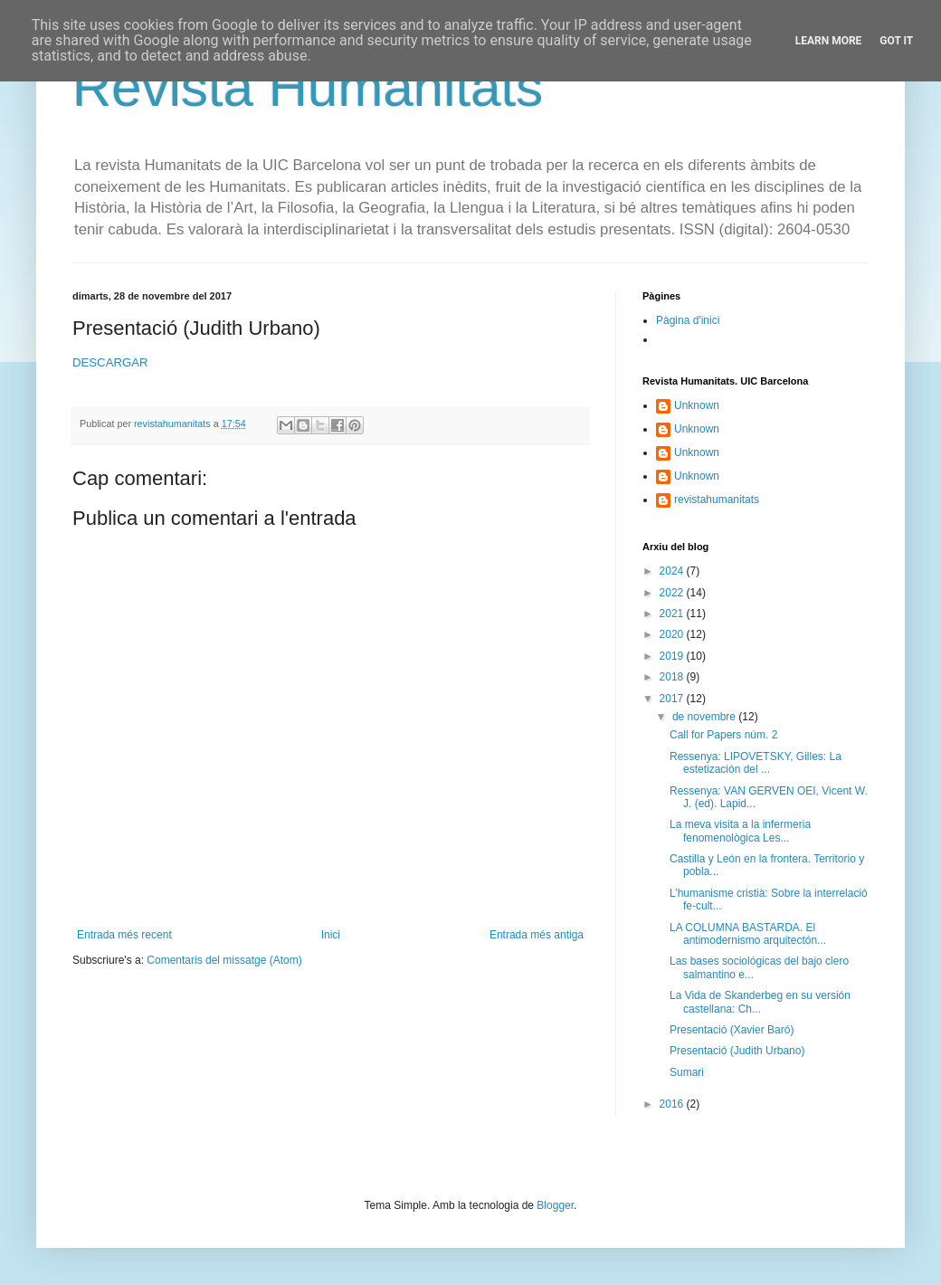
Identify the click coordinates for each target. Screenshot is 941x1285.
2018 (673, 677)
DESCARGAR (110, 362)
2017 (673, 698)
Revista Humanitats (307, 87)
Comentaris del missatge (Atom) (224, 960)
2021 (673, 613)
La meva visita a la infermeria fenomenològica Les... (740, 830)
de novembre (705, 716)
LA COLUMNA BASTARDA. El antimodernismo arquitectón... (748, 934)
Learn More (828, 40)
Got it (896, 40)
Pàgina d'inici (687, 320)
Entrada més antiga (537, 934)
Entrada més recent (124, 934)
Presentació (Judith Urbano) (737, 1050)
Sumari (687, 1072)
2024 (673, 571)
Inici (330, 934)
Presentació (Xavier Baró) (732, 1029)
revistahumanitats (716, 499)
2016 (673, 1104)
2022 (673, 592)
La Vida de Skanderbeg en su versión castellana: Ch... (760, 1001)
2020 (673, 634)
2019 (673, 656)
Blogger (555, 1205)
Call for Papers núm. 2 (723, 734)
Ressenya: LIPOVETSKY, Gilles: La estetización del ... (755, 763)
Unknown (696, 405)
